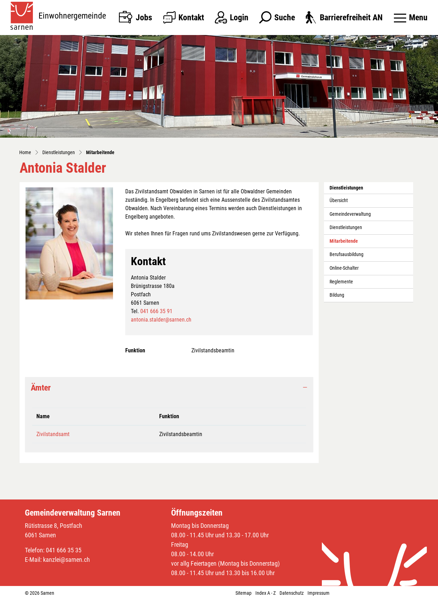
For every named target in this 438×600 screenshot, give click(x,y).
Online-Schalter (344, 268)
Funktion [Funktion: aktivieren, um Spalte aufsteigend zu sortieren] (169, 416)
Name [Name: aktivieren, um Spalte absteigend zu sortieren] (43, 416)
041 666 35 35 (64, 550)
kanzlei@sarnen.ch (66, 559)
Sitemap (243, 593)
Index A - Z (265, 593)
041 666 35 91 (156, 311)
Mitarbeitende (345, 243)
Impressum (319, 593)
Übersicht (339, 201)
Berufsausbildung (346, 254)
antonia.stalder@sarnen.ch (161, 319)
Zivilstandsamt (53, 434)
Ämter (41, 388)
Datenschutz (292, 593)
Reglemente (341, 282)
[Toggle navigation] (410, 17)
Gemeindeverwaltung (350, 214)
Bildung (337, 295)
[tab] (169, 388)
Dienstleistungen (346, 227)
